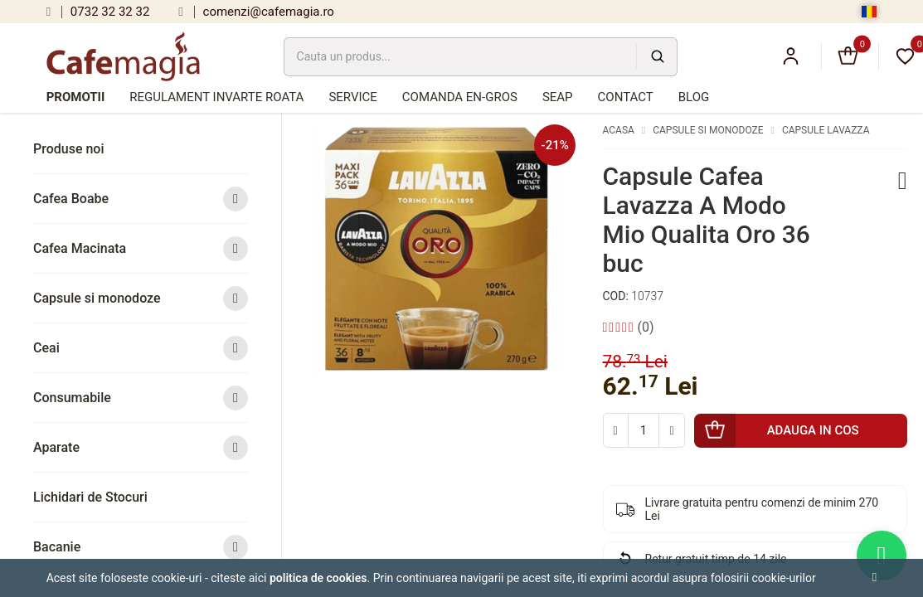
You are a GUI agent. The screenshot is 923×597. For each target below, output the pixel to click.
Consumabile (140, 397)
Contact (625, 97)
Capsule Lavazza (826, 130)
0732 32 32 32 (98, 11)
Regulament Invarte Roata (216, 97)
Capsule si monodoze (140, 298)
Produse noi (68, 149)
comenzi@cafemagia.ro (256, 11)
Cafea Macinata (140, 248)
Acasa (618, 130)
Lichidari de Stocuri (90, 497)
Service (352, 97)
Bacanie (140, 547)
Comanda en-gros (459, 97)
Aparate (140, 447)
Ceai (140, 348)
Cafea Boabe (140, 198)
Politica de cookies (318, 578)
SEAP (557, 97)
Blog (694, 97)
